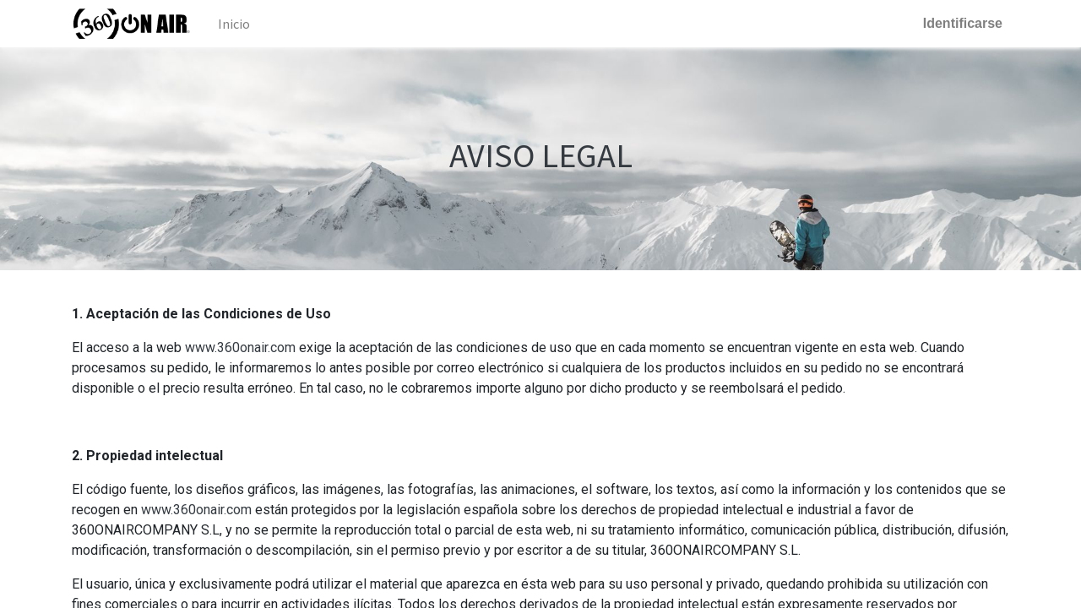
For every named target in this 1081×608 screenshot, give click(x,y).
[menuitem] (234, 24)
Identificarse (962, 23)
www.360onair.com (240, 347)
